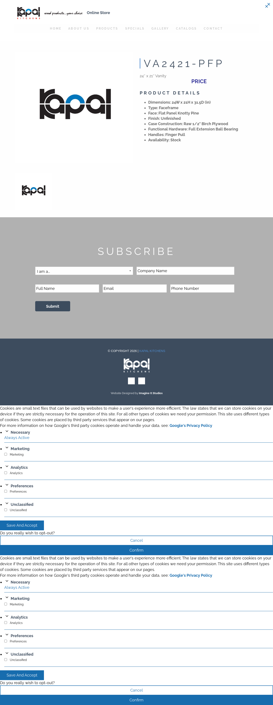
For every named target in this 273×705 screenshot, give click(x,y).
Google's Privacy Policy (191, 425)
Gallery (160, 28)
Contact (213, 28)
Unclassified (22, 504)
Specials (135, 28)
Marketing (20, 448)
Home (55, 28)
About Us (78, 28)
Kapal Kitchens (152, 351)
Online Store (98, 12)
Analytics (19, 467)
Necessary (20, 432)
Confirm (136, 550)
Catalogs (186, 28)
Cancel (136, 540)
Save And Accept (22, 525)
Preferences (22, 486)
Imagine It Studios (151, 393)
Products (107, 28)
